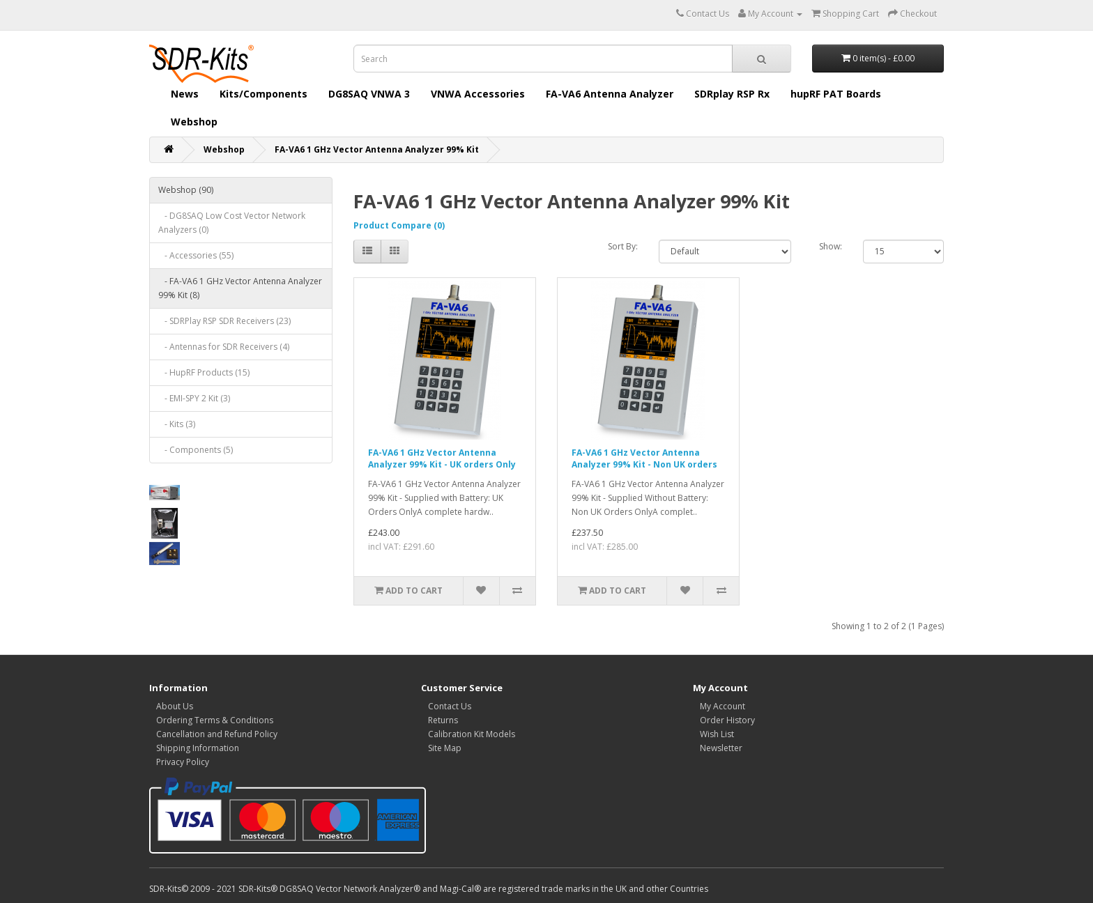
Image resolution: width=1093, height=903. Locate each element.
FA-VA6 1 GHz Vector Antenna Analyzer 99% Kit (377, 149)
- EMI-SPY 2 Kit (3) (194, 398)
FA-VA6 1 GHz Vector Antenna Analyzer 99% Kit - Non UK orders (644, 458)
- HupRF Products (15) (204, 372)
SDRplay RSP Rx (732, 93)
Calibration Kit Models (471, 734)
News (185, 93)
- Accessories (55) (196, 255)
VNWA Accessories (478, 93)
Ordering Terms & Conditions (214, 720)
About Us (174, 706)
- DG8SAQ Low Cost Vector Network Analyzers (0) (231, 223)
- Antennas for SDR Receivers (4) (223, 347)
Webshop (194, 121)
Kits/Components (263, 93)
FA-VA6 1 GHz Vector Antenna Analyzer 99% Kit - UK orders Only (442, 458)
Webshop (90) (185, 190)
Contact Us (449, 706)
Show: (830, 246)
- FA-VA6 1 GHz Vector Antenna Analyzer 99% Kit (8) (240, 288)
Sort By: (623, 246)
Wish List (717, 734)
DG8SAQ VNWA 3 (369, 93)
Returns (443, 720)
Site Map (444, 748)
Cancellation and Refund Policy (216, 734)
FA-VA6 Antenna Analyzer (609, 93)
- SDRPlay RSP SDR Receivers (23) (224, 321)
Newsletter (721, 748)
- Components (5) (195, 450)
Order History (727, 720)
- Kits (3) (176, 424)
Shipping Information (197, 748)
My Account (722, 706)
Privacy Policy (182, 762)
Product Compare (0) (399, 225)
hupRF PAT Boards (835, 93)
